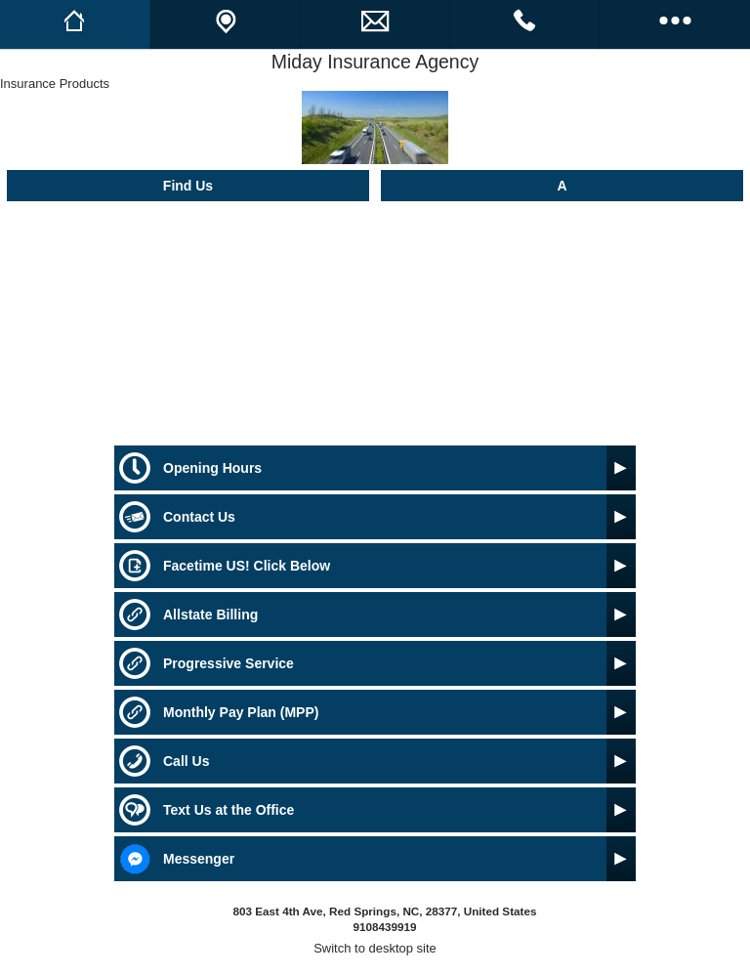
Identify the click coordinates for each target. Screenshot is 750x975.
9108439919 (384, 926)
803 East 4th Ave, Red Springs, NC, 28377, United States (385, 911)
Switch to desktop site (375, 948)
